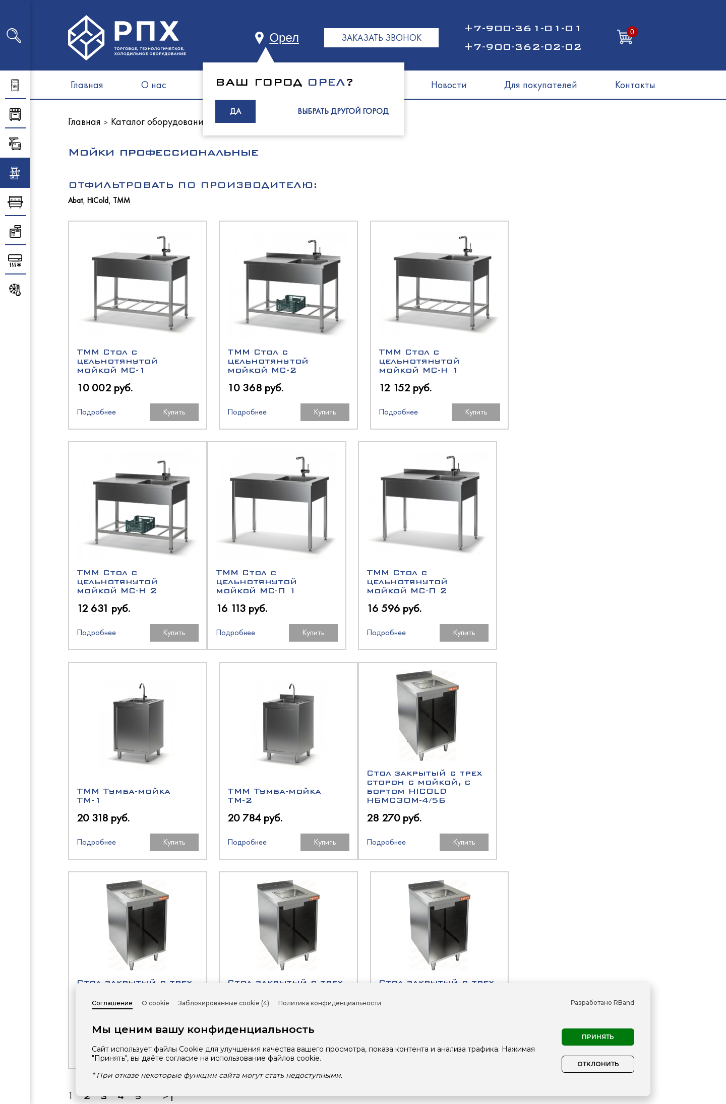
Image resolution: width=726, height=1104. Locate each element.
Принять (598, 1037)
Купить (173, 411)
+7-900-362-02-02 (523, 46)
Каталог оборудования (159, 121)
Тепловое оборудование (426, 961)
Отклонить (598, 1064)
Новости (449, 84)
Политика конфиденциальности (329, 1003)
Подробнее (96, 411)
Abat (75, 200)
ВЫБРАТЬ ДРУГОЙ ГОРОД (343, 111)
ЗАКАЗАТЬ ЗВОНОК (381, 37)
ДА (235, 111)
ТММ (121, 200)
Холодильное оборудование (435, 943)
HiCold (97, 200)
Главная (87, 84)
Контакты (635, 84)
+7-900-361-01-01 (523, 28)
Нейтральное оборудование (435, 979)
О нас (153, 84)
